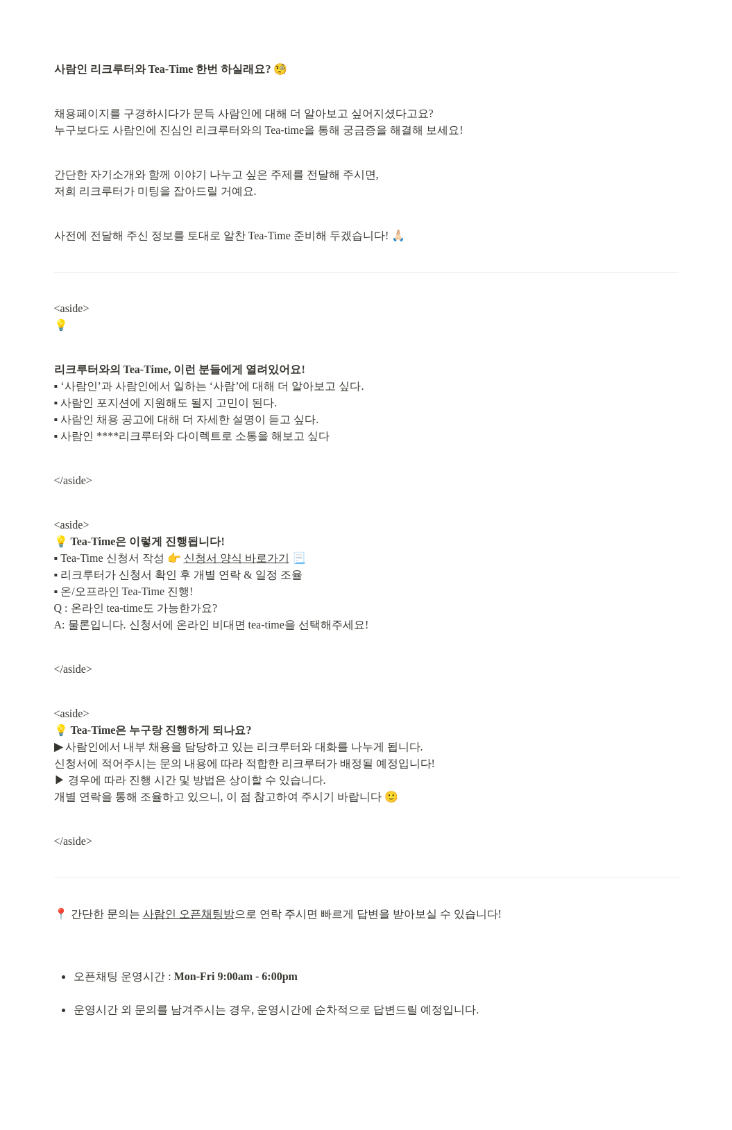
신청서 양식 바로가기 (236, 558)
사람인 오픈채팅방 (189, 914)
